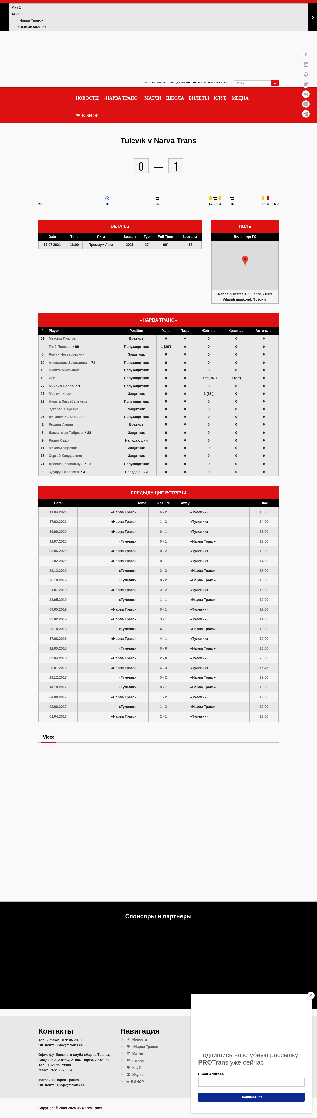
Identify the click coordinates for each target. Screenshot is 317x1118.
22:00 (264, 677)
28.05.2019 (58, 600)
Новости (87, 98)
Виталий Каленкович (67, 417)
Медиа (240, 98)
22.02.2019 (58, 619)
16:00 (264, 590)
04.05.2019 (58, 609)
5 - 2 (163, 677)
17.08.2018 (58, 639)
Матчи (152, 98)
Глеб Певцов (60, 347)
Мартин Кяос (60, 394)
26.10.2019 (58, 580)
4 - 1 (163, 629)
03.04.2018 (58, 658)
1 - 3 (163, 522)
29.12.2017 (58, 677)
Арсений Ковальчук (65, 464)
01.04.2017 (58, 716)
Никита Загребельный (68, 401)
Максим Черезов (63, 448)
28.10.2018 (58, 629)
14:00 (264, 522)
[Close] (311, 995)
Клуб (220, 98)
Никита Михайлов (64, 370)
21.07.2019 (58, 590)
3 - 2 (163, 590)
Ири (52, 378)
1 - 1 (163, 600)
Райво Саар (59, 440)
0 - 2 (163, 551)
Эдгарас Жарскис (64, 409)
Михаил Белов (61, 386)
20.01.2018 (58, 668)
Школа (175, 98)
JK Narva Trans (154, 82)
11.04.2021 (58, 512)
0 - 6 (163, 648)
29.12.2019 (58, 570)
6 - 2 (163, 512)
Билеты (199, 98)
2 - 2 (163, 570)
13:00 (264, 512)
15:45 (264, 668)
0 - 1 (163, 532)
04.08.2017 (58, 697)
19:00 (264, 551)
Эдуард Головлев (64, 472)
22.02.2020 (58, 561)
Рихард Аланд (61, 424)
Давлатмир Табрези (66, 433)
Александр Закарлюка (68, 362)
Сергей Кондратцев (65, 456)
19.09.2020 (58, 532)
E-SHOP (87, 115)
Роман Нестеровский (67, 354)
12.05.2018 (58, 648)
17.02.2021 (58, 522)
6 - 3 (163, 668)
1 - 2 (163, 697)
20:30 (264, 658)
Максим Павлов (62, 338)
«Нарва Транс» (121, 98)
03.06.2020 (58, 551)
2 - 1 (163, 716)
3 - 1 (163, 619)
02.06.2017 (58, 707)
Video (48, 737)
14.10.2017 (58, 687)
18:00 (264, 570)
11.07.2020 (58, 541)
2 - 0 (163, 658)
